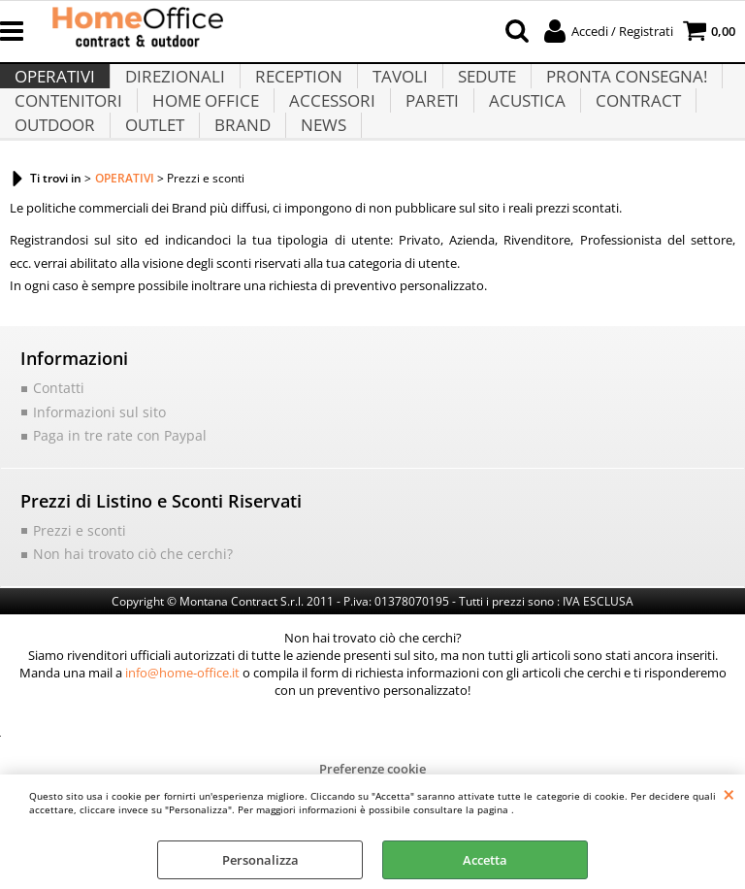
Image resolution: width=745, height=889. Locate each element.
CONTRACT (627, 138)
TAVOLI (393, 90)
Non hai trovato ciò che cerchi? (122, 622)
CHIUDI (729, 794)
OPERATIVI (54, 90)
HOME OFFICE (202, 138)
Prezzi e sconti (73, 600)
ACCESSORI (327, 138)
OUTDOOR (54, 187)
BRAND (238, 187)
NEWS (317, 187)
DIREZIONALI (172, 90)
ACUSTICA (518, 138)
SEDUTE (478, 90)
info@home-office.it (182, 740)
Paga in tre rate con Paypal (109, 505)
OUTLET (151, 187)
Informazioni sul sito (91, 483)
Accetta (485, 860)
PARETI (425, 138)
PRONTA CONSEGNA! (615, 90)
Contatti (57, 460)
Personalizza (260, 860)
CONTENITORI (67, 138)
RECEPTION (294, 90)
